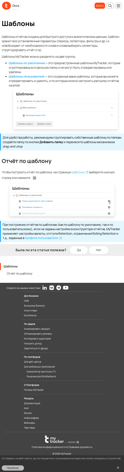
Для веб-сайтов (32, 361)
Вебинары (29, 422)
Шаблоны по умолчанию (27, 63)
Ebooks (28, 413)
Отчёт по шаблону (19, 273)
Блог (26, 408)
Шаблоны (77, 172)
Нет (98, 250)
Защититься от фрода (36, 348)
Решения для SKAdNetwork (41, 376)
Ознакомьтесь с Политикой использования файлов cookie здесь (42, 462)
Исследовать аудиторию (37, 338)
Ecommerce (30, 315)
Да (79, 250)
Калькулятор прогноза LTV (41, 371)
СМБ (26, 300)
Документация (32, 403)
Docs (15, 6)
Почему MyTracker (34, 389)
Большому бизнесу (34, 305)
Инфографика (31, 418)
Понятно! (13, 468)
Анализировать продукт (37, 328)
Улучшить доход (33, 343)
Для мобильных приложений (39, 366)
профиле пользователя (41, 238)
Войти (100, 5)
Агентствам (30, 310)
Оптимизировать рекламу (38, 333)
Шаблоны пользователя (26, 76)
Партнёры (29, 427)
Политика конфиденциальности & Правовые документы (62, 447)
